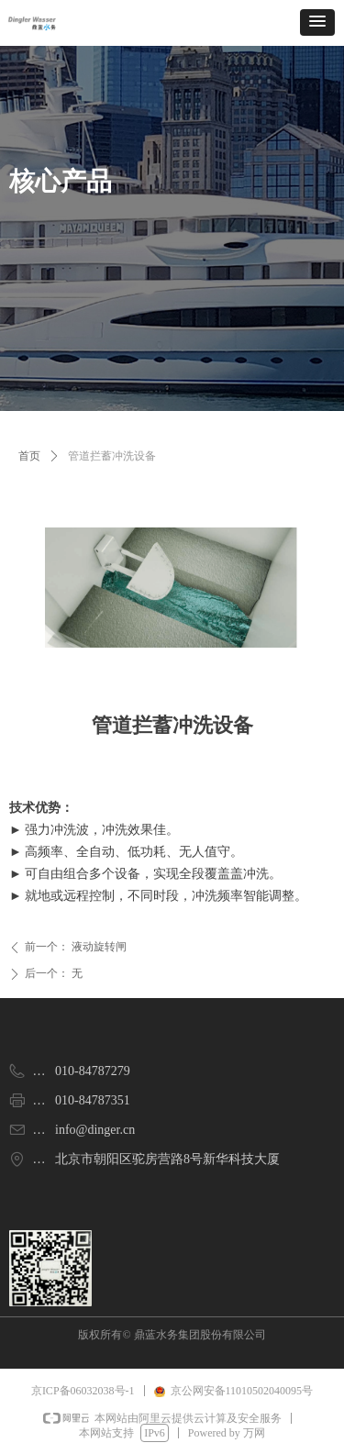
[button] (317, 22)
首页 (29, 456)
